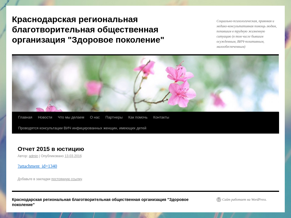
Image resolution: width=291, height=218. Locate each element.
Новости (45, 117)
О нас (95, 117)
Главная (25, 117)
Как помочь (138, 117)
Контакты (161, 117)
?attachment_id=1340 (37, 166)
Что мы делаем (71, 117)
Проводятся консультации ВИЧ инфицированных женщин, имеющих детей (82, 128)
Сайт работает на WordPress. (244, 200)
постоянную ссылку (66, 179)
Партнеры (113, 117)
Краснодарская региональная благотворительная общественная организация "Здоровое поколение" (88, 29)
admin (33, 156)
